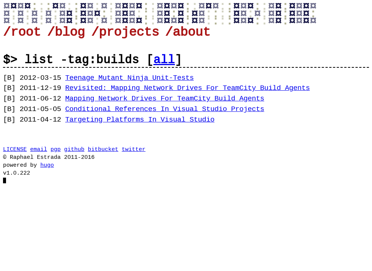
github (74, 149)
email (38, 149)
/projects (125, 32)
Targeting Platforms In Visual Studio (139, 120)
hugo (47, 165)
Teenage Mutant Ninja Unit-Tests (129, 78)
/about (187, 32)
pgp (56, 149)
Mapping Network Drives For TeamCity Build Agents (164, 98)
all (164, 60)
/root (22, 32)
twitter (133, 149)
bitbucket (103, 149)
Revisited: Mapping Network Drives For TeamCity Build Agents (187, 88)
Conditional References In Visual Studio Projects (164, 109)
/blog (66, 32)
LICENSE (15, 149)
